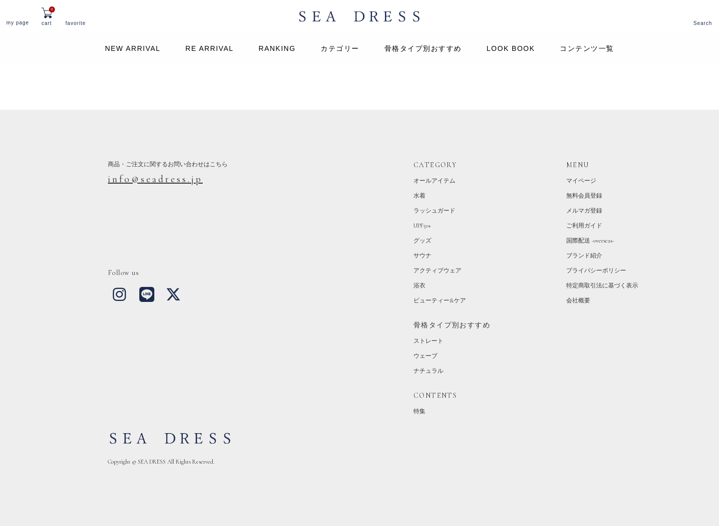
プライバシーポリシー (596, 270)
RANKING (277, 48)
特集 (419, 411)
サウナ (422, 255)
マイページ (581, 180)
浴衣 (419, 285)
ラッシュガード (434, 210)
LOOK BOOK (511, 48)
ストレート (428, 340)
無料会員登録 (584, 195)
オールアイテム (434, 180)
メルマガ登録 (584, 210)
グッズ (422, 240)
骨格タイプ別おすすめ (423, 48)
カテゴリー (340, 48)
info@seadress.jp (155, 179)
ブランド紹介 (584, 255)
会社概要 (578, 300)
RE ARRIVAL (209, 48)
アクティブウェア (437, 270)
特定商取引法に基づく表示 (602, 285)
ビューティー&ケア (439, 300)
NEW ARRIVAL (132, 48)
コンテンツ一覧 (587, 48)
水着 (419, 195)
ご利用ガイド (584, 225)
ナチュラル (428, 370)
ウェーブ (425, 355)
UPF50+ (422, 225)
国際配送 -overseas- (590, 240)
